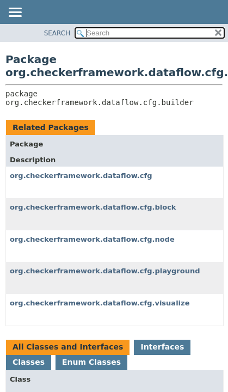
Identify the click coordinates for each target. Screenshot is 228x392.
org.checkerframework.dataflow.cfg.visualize (99, 303)
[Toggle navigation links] (14, 13)
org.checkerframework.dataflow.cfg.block (93, 207)
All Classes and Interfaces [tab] (68, 346)
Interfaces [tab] (162, 346)
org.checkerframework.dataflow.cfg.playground (105, 271)
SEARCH (57, 33)
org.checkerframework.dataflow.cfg (81, 175)
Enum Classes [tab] (91, 362)
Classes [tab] (29, 362)
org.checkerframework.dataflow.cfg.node (92, 239)
